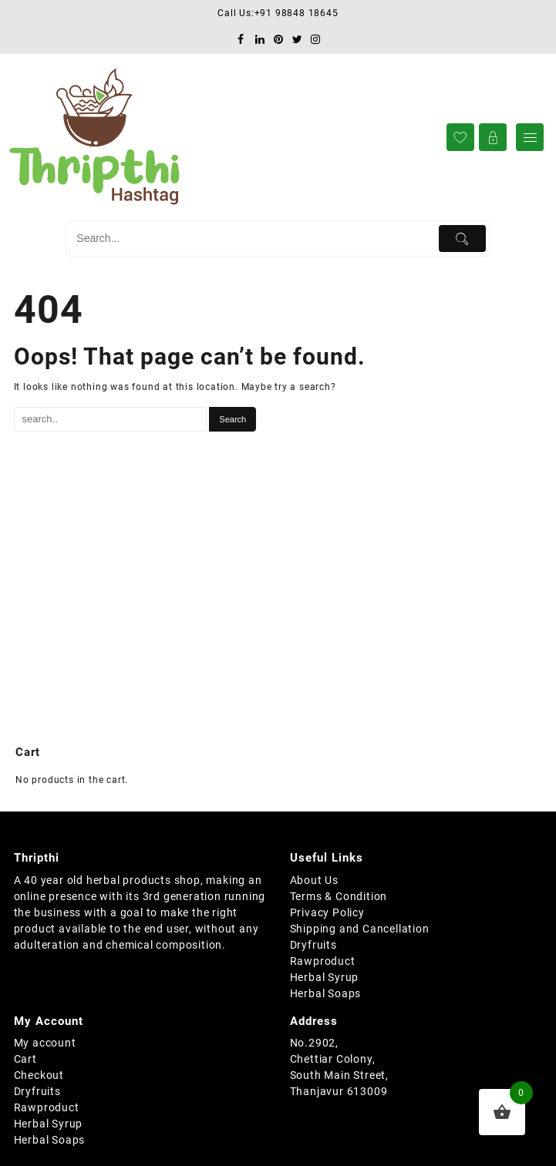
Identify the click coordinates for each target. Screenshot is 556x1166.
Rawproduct (323, 961)
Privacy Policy (327, 912)
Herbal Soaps (326, 993)
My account (45, 1043)
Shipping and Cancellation (360, 928)
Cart (25, 1059)
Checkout (39, 1075)
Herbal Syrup (324, 977)
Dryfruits (313, 945)
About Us (314, 880)
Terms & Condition (339, 896)
